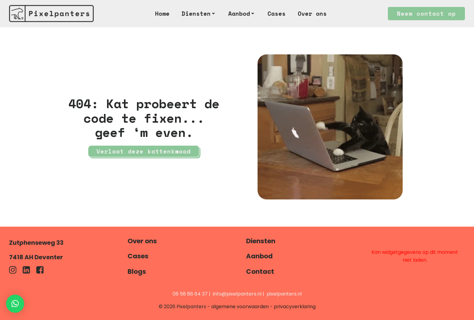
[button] (15, 304)
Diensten (199, 13)
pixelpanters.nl (284, 293)
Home (162, 13)
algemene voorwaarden (240, 306)
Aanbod (241, 13)
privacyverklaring (295, 306)
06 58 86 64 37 (190, 293)
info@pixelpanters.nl (237, 293)
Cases (277, 13)
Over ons (312, 13)
